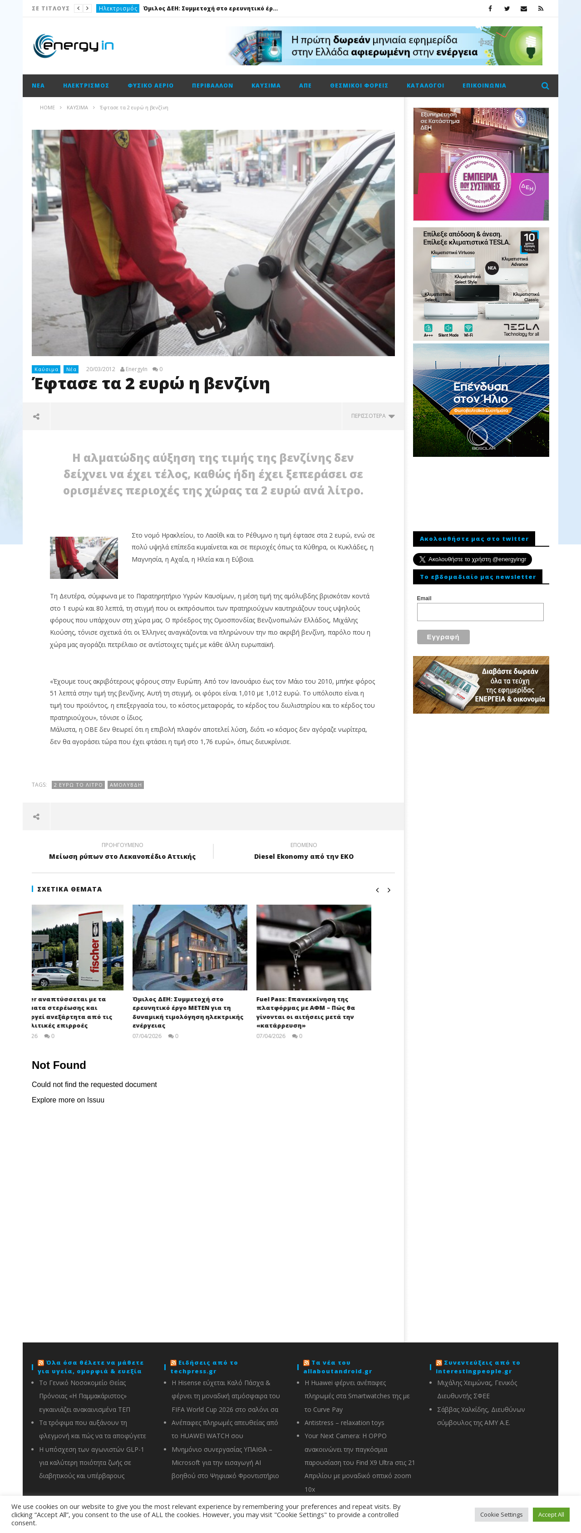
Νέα (38, 85)
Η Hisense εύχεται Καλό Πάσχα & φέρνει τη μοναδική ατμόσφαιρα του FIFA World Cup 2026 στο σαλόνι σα (226, 1396)
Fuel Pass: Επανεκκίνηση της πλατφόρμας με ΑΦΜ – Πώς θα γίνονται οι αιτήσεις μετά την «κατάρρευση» (329, 1012)
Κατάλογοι (425, 85)
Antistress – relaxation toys (344, 1422)
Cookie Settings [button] (501, 1514)
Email (424, 598)
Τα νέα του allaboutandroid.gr (337, 1367)
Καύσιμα (266, 85)
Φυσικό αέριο (151, 85)
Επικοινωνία (485, 85)
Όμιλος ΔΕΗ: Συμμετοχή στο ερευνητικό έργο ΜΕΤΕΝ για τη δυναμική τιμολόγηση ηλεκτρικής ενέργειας (211, 8)
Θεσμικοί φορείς (359, 85)
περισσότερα (373, 416)
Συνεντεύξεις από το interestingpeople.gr (478, 1367)
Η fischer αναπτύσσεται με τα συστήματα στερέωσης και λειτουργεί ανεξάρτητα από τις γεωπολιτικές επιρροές (84, 1012)
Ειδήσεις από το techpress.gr (204, 1367)
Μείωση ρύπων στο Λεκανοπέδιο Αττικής (122, 852)
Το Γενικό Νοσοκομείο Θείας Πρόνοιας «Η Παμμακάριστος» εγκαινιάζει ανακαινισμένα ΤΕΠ (84, 1396)
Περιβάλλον (212, 85)
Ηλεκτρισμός (118, 8)
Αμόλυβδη (126, 784)
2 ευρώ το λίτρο (78, 784)
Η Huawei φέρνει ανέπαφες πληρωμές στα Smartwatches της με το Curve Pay (357, 1396)
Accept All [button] (551, 1514)
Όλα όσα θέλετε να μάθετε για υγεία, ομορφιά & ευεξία (91, 1367)
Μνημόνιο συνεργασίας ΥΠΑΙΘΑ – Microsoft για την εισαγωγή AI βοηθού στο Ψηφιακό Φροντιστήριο (225, 1462)
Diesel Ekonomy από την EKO (304, 852)
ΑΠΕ (305, 85)
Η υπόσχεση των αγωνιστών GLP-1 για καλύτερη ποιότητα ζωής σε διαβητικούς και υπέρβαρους (91, 1462)
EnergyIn (137, 369)
